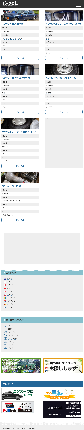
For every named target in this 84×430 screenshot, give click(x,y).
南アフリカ (11, 301)
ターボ (11, 215)
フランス (10, 291)
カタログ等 (12, 339)
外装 (47, 38)
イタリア (10, 285)
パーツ (10, 326)
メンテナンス (13, 335)
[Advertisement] (64, 140)
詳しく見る (20, 58)
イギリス (10, 279)
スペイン (10, 304)
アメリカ (10, 295)
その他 (9, 307)
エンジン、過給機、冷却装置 (12, 201)
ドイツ (9, 288)
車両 (10, 329)
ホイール (49, 92)
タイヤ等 (11, 332)
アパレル (11, 342)
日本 (8, 282)
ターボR (49, 107)
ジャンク (5, 215)
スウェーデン (12, 298)
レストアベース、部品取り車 (12, 38)
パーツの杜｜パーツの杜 (10, 3)
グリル (48, 53)
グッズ (10, 345)
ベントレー (6, 46)
